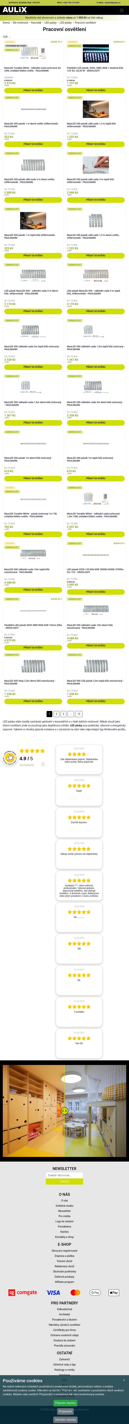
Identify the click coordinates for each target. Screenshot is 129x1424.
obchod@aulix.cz (112, 2)
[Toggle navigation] (121, 10)
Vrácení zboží (64, 1261)
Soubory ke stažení (65, 1340)
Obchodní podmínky (64, 1271)
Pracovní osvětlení (85, 22)
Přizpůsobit (65, 1411)
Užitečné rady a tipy (64, 1364)
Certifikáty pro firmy (64, 1330)
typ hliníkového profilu (112, 729)
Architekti (64, 1314)
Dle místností (20, 22)
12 (78, 713)
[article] (79, 759)
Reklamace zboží (64, 1266)
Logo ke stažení (64, 1221)
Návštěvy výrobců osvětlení (64, 1324)
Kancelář (36, 22)
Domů (6, 22)
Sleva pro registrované (64, 1250)
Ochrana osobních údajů (64, 1335)
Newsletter (64, 1210)
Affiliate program (64, 1281)
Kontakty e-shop (64, 1236)
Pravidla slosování (64, 1345)
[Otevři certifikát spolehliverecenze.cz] (32, 751)
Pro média (65, 1216)
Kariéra (64, 1231)
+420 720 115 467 (71, 2)
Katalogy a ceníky (64, 1369)
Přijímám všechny (65, 1403)
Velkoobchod (64, 1309)
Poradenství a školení (64, 1319)
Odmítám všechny (65, 1419)
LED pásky (50, 22)
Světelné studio (64, 1205)
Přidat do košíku (33, 90)
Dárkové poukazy (64, 1276)
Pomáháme (64, 1226)
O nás (64, 1200)
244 (27, 765)
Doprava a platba (64, 1255)
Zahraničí (64, 1359)
